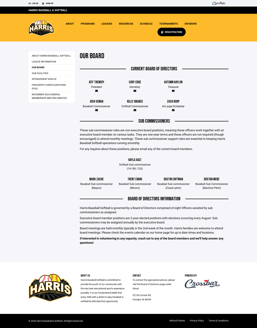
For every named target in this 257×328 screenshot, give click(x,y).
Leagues (106, 23)
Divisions (191, 23)
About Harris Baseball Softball (51, 55)
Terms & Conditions (218, 320)
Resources (126, 23)
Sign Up (47, 3)
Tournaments (168, 23)
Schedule (146, 23)
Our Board (38, 67)
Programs (88, 23)
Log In (33, 3)
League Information (44, 61)
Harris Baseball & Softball (48, 10)
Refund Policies (177, 320)
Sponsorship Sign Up (44, 78)
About (70, 23)
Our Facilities (40, 73)
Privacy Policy (197, 320)
